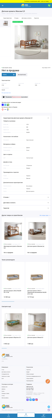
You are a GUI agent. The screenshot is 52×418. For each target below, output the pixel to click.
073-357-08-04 (30, 388)
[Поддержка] (49, 5)
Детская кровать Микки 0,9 (35, 337)
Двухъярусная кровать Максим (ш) (13, 247)
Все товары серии (45, 215)
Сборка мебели (29, 378)
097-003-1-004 (30, 389)
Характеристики (7, 18)
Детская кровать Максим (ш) (35, 246)
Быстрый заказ (22, 74)
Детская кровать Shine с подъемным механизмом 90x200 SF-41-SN (36, 292)
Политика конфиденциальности (33, 376)
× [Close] (50, 1)
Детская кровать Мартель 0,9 (12, 337)
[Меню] (2, 5)
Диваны (3, 389)
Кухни (3, 391)
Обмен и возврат (30, 374)
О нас (3, 369)
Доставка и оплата (26, 18)
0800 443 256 (29, 386)
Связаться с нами (6, 376)
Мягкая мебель (5, 397)
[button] (2, 61)
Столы (3, 395)
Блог (3, 378)
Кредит (28, 371)
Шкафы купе (4, 386)
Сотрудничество (5, 374)
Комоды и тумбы (5, 393)
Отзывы (16, 18)
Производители (29, 380)
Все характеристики (6, 92)
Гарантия (36, 18)
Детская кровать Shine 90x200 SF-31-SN (12, 291)
